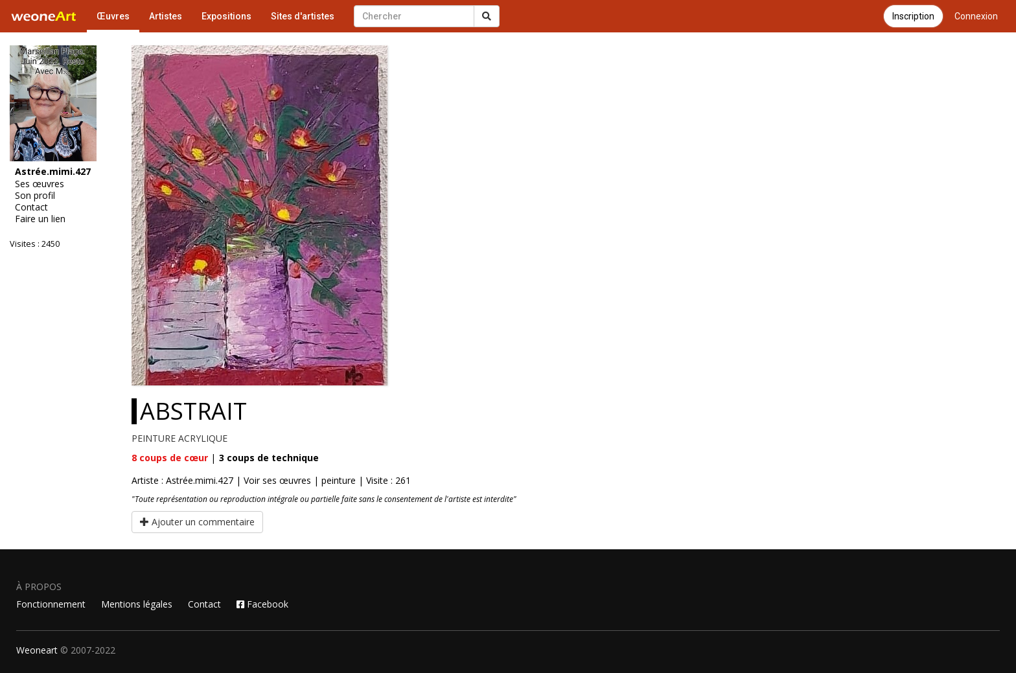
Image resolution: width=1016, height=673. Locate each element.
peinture (338, 480)
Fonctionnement (51, 604)
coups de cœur (170, 457)
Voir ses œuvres (277, 480)
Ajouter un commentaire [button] (197, 522)
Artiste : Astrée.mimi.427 (182, 480)
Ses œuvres (39, 184)
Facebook (262, 604)
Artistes (165, 16)
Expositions (226, 16)
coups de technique (269, 457)
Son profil (35, 195)
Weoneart (37, 650)
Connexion (976, 16)
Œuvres (113, 16)
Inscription (913, 16)
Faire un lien (40, 219)
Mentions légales (136, 604)
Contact (31, 207)
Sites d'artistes (302, 16)
